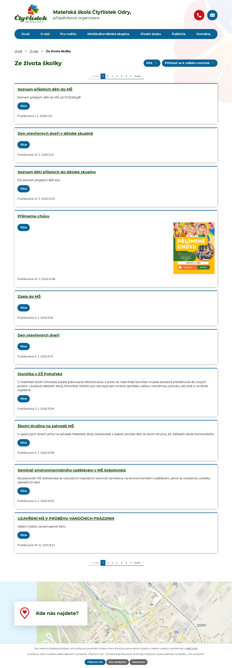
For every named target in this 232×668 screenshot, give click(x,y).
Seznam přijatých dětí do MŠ (45, 89)
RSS (152, 63)
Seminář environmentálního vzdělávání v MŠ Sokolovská (72, 470)
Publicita (178, 34)
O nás (44, 34)
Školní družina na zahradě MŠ (46, 426)
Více (23, 106)
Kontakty (204, 34)
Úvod (25, 34)
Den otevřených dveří (38, 335)
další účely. (192, 648)
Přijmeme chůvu (33, 216)
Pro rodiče (68, 34)
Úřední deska (150, 34)
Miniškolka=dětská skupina (108, 34)
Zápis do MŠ (29, 296)
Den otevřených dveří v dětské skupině (55, 133)
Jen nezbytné (117, 662)
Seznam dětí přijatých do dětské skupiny (57, 172)
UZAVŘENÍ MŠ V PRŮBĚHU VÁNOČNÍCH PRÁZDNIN (66, 518)
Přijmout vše (95, 662)
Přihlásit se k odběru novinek (190, 63)
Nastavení (138, 662)
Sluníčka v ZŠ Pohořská (40, 374)
